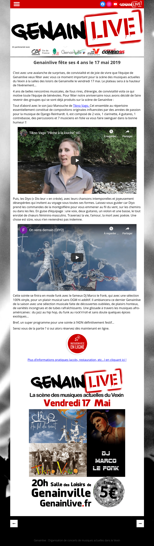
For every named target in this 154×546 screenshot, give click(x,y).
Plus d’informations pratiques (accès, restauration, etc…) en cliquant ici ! (76, 360)
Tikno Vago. (81, 106)
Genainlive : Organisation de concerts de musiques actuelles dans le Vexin (77, 540)
